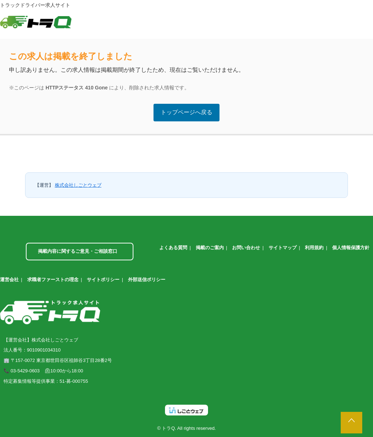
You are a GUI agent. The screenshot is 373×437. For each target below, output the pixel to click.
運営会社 (9, 279)
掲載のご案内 (210, 247)
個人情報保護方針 (350, 247)
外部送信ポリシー (146, 279)
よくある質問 (173, 247)
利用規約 (314, 247)
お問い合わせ (246, 247)
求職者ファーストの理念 (53, 279)
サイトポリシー (103, 279)
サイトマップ (283, 247)
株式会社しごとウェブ (78, 185)
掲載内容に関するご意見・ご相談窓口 (77, 251)
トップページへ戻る (186, 112)
